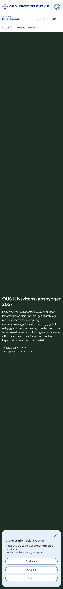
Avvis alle (31, 569)
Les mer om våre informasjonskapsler (24, 552)
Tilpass (31, 578)
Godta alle (31, 561)
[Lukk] (55, 535)
